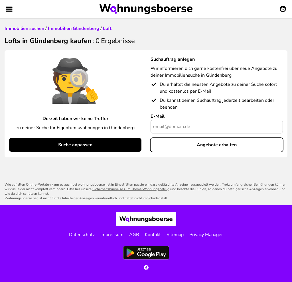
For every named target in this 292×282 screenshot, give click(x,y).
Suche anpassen (75, 145)
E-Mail (158, 116)
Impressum (111, 235)
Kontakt (153, 235)
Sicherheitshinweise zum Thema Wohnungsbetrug (130, 189)
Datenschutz (82, 235)
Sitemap (175, 235)
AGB (134, 235)
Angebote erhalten (217, 145)
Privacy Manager (206, 235)
